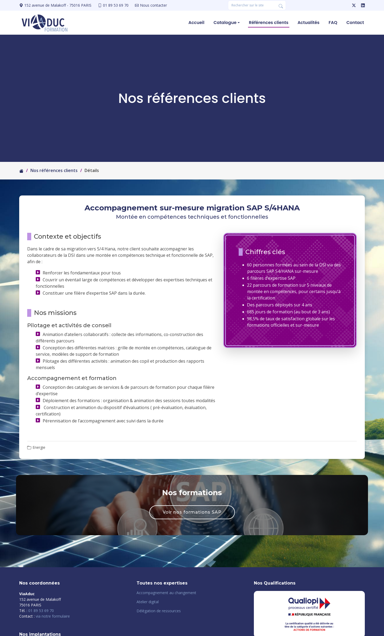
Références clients (269, 22)
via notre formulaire (53, 616)
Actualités (308, 22)
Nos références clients (54, 170)
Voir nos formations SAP (192, 512)
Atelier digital (148, 602)
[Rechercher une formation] (252, 5)
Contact (355, 22)
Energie (39, 447)
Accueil (197, 22)
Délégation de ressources (159, 611)
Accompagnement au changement (166, 593)
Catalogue (225, 22)
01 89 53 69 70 (41, 610)
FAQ (333, 22)
